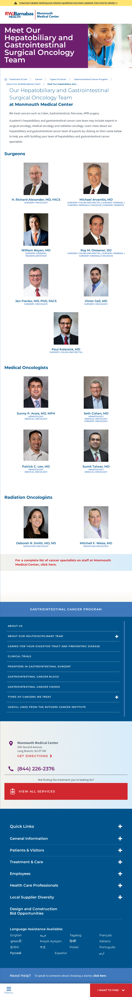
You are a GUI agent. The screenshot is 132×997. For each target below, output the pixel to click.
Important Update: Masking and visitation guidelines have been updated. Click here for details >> (68, 3)
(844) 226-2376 (36, 768)
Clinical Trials (19, 655)
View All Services (32, 791)
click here (99, 975)
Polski (74, 946)
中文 (43, 946)
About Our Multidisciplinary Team (23, 84)
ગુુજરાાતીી (15, 940)
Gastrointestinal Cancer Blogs (33, 676)
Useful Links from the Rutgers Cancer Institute (47, 706)
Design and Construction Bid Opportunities (33, 910)
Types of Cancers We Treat (29, 696)
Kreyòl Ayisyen (50, 940)
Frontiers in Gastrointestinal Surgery (39, 665)
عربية (43, 934)
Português (107, 946)
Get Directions (32, 755)
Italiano (104, 940)
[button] (111, 990)
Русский (15, 952)
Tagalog (75, 934)
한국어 (14, 946)
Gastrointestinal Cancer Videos (34, 686)
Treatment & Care (18, 79)
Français (105, 934)
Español (61, 952)
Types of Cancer (58, 79)
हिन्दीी (73, 940)
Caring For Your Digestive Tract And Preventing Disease (54, 645)
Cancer (38, 79)
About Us (15, 625)
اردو (101, 952)
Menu (8, 990)
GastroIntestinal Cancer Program (91, 79)
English (15, 934)
